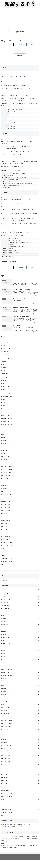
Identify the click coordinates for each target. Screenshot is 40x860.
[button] (37, 580)
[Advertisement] (20, 18)
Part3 (17, 61)
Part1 (17, 58)
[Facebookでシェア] (20, 44)
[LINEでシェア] (20, 48)
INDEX (18, 55)
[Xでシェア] (7, 44)
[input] (20, 580)
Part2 (17, 59)
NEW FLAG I (4, 261)
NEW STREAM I (11, 261)
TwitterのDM (7, 826)
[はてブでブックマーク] (32, 44)
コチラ (32, 824)
